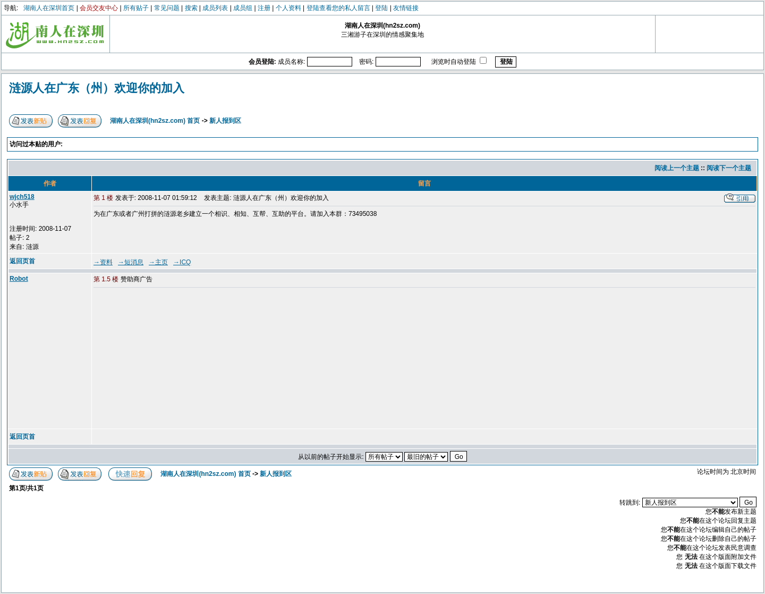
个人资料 (288, 8)
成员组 (242, 8)
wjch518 (22, 196)
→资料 (103, 262)
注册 (264, 8)
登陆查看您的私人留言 (338, 8)
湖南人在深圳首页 (48, 8)
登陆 (381, 8)
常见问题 (167, 8)
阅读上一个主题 (676, 168)
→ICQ (182, 262)
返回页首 (22, 261)
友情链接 (406, 8)
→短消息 (130, 262)
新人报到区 (225, 120)
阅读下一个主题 (729, 168)
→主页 (158, 262)
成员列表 (215, 8)
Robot (19, 278)
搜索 (191, 8)
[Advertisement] (174, 358)
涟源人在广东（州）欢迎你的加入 (96, 88)
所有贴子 (136, 8)
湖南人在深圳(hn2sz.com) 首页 (155, 120)
